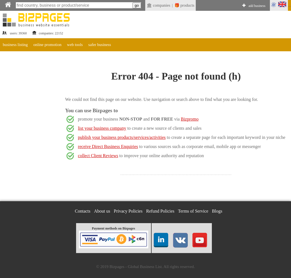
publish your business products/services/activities (122, 137)
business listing (15, 44)
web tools (75, 44)
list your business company (102, 128)
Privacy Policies (128, 211)
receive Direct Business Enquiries (108, 146)
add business (257, 6)
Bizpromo (190, 119)
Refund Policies (160, 211)
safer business (99, 44)
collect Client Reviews (98, 155)
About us (102, 211)
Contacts (83, 211)
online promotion (47, 44)
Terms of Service (193, 211)
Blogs (217, 211)
